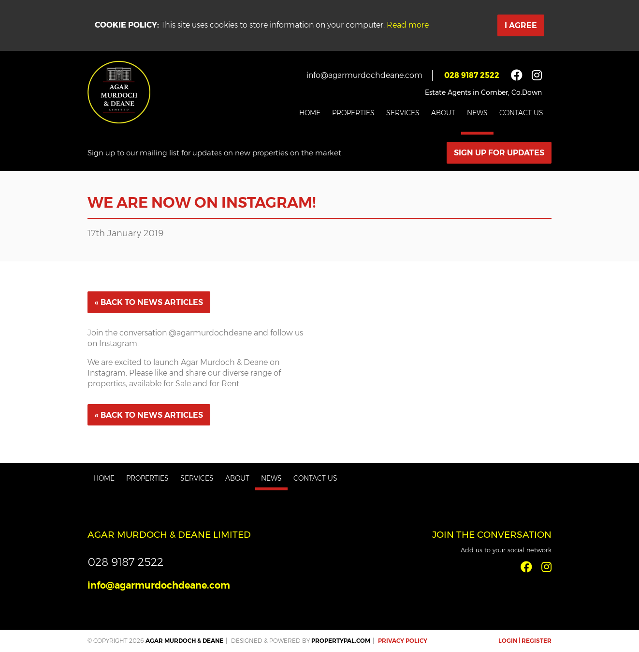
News (477, 112)
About (443, 112)
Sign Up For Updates (499, 152)
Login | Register (525, 640)
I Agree (521, 25)
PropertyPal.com (340, 640)
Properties (353, 112)
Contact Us (521, 112)
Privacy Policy (402, 640)
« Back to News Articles (149, 302)
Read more (408, 25)
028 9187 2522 (471, 75)
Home (309, 112)
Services (403, 112)
